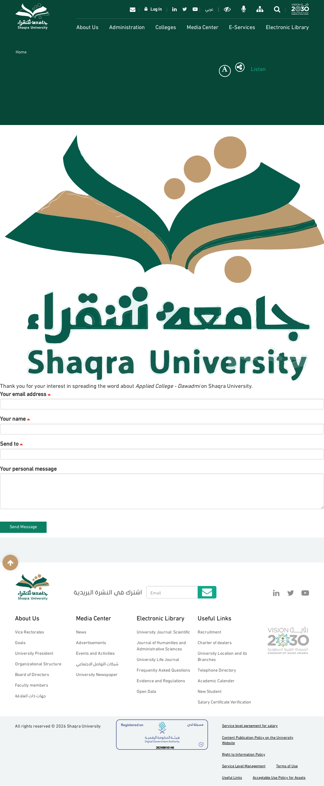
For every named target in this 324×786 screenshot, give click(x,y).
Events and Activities (95, 652)
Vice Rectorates (29, 631)
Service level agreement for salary (250, 725)
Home (21, 51)
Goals (20, 642)
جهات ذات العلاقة (30, 695)
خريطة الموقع (260, 9)
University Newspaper (97, 674)
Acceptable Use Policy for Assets (279, 777)
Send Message (23, 526)
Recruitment (209, 631)
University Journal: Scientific (163, 631)
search (277, 9)
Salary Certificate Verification (224, 701)
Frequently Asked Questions (163, 669)
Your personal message (28, 468)
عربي (209, 8)
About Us (87, 26)
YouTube (194, 9)
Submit (207, 592)
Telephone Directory (217, 669)
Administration (127, 26)
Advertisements (91, 642)
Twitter (184, 9)
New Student (209, 691)
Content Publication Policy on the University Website (257, 739)
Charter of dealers (215, 642)
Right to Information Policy (243, 754)
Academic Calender (216, 680)
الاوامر (244, 9)
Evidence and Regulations (161, 680)
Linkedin (174, 9)
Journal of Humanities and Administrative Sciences (161, 645)
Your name (13, 418)
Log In (156, 8)
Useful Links (214, 617)
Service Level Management (244, 765)
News (81, 631)
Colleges (165, 26)
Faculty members (31, 684)
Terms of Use (287, 765)
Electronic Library (287, 26)
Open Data (146, 691)
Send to (9, 443)
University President (34, 652)
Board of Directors (32, 674)
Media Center (202, 26)
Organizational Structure (38, 663)
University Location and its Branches (222, 655)
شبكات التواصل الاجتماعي (97, 663)
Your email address (23, 393)
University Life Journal (158, 659)
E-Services (242, 26)
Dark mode (228, 9)
